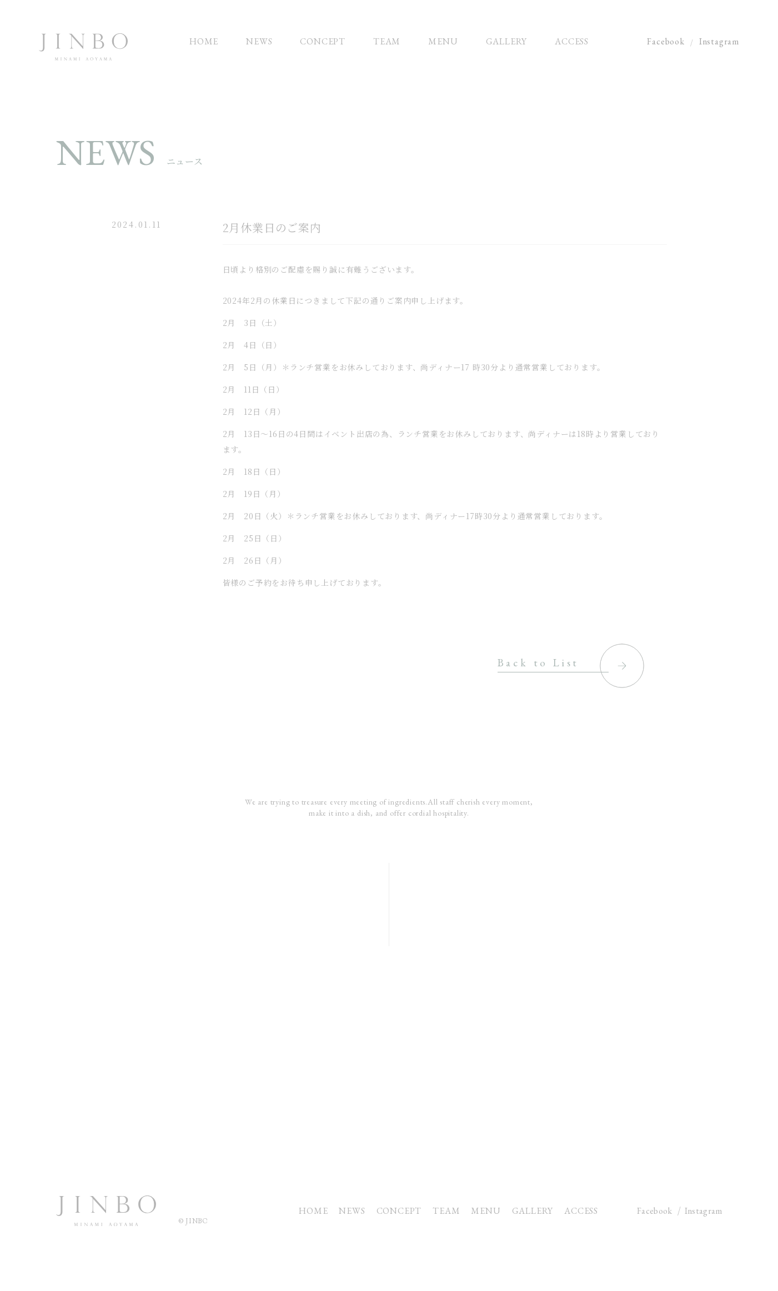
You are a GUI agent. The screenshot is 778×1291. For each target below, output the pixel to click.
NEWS (352, 1211)
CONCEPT (399, 1211)
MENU (485, 1211)
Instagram (719, 41)
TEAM (446, 1211)
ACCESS (581, 1211)
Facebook (665, 41)
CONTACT (389, 1086)
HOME (313, 1211)
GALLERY (533, 1211)
